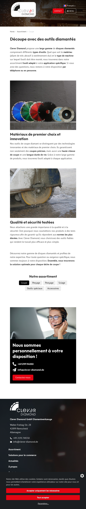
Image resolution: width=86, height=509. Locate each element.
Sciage (62, 282)
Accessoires (53, 288)
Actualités (13, 460)
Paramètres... (43, 503)
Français (69, 5)
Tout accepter (43, 497)
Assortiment (21, 31)
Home (12, 31)
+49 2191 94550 (20, 438)
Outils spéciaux (34, 288)
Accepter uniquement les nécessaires (43, 490)
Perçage (36, 282)
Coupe (24, 282)
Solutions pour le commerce (22, 455)
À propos (12, 466)
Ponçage (49, 282)
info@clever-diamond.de (24, 441)
